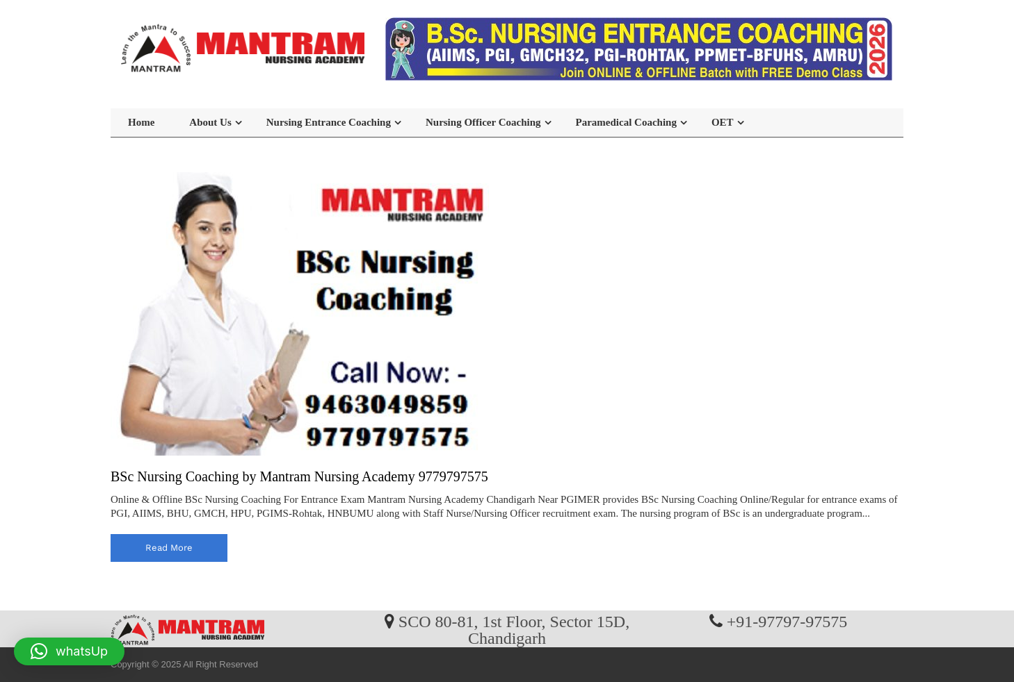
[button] (69, 651)
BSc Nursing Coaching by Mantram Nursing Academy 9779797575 (299, 476)
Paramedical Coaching (626, 122)
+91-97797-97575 (787, 621)
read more (169, 547)
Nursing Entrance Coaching (328, 122)
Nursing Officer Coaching (483, 122)
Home (141, 122)
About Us (210, 122)
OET (722, 122)
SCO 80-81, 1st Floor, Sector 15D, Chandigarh (514, 629)
